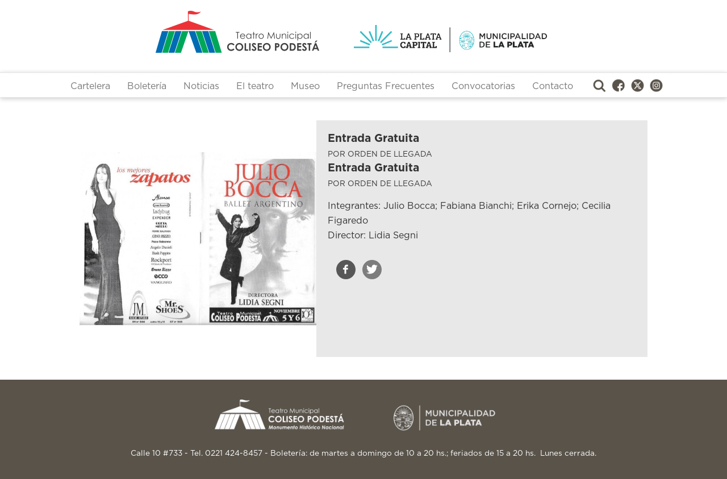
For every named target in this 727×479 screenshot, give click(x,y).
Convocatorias (483, 86)
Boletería (146, 86)
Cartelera (90, 86)
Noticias (201, 86)
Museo (305, 86)
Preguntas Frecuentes (385, 86)
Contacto (552, 86)
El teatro (255, 86)
